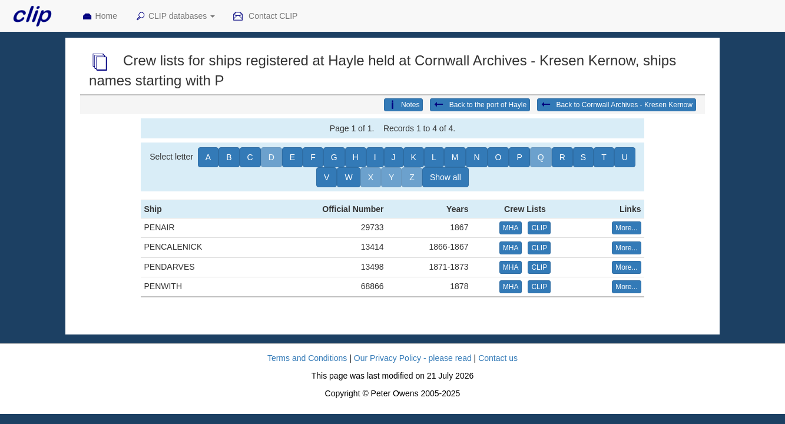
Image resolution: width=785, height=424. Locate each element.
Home (99, 16)
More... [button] (626, 228)
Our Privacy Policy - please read (413, 358)
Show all (445, 177)
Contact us (498, 358)
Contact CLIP (265, 16)
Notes (403, 105)
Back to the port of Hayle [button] (479, 105)
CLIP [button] (539, 228)
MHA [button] (511, 228)
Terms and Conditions (307, 358)
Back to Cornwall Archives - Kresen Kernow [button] (617, 105)
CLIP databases (175, 16)
